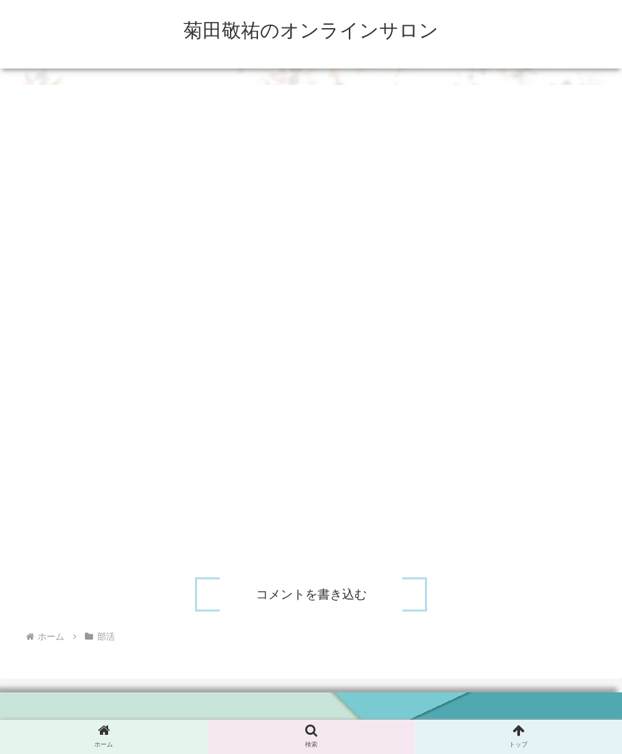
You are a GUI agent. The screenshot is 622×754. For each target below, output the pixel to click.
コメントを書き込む (311, 594)
